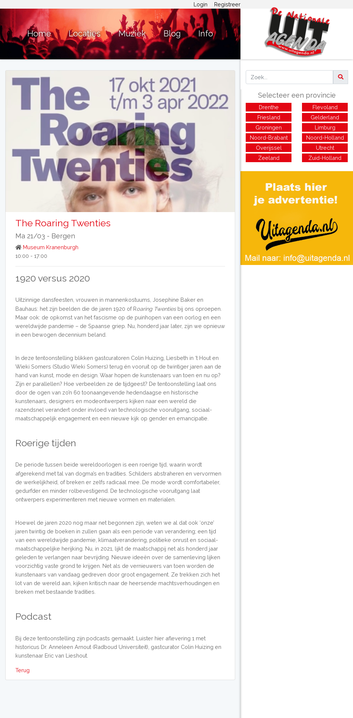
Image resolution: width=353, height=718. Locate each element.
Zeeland (268, 158)
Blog (172, 33)
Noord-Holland (325, 137)
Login (200, 4)
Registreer (227, 4)
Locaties (85, 33)
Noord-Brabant (269, 137)
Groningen (268, 127)
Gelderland (325, 117)
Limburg (325, 127)
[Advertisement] (296, 317)
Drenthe (269, 107)
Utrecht (325, 148)
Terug (22, 670)
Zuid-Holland (324, 158)
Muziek (132, 33)
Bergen (63, 236)
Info (205, 33)
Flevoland (325, 107)
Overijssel (269, 148)
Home (39, 33)
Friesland (268, 117)
